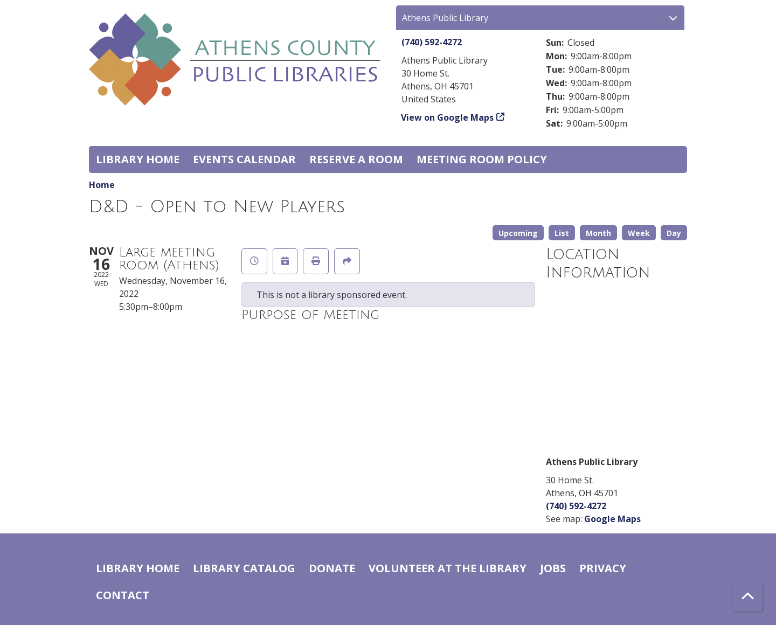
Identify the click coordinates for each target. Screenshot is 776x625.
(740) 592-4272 (431, 42)
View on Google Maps (447, 117)
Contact (122, 595)
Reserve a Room (356, 159)
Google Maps (612, 519)
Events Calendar (244, 159)
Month (598, 233)
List (562, 233)
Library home (137, 159)
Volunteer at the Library (447, 568)
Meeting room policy (482, 159)
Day (674, 233)
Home (102, 185)
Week (639, 233)
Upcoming (518, 233)
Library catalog (244, 568)
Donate (332, 568)
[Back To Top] (748, 597)
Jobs (553, 568)
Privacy (602, 568)
